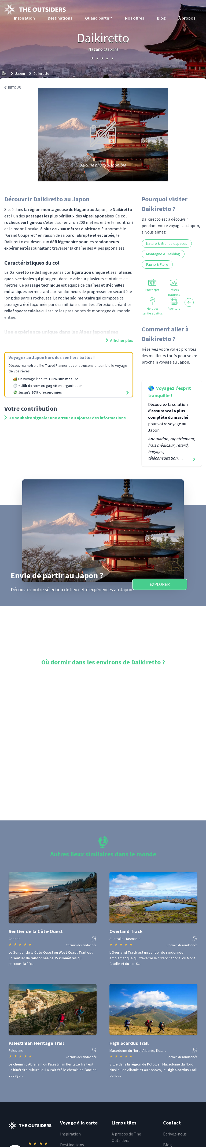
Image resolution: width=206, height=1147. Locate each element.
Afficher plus (119, 340)
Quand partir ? (98, 18)
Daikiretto (41, 73)
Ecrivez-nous (175, 1134)
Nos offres (134, 18)
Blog (161, 18)
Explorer (160, 584)
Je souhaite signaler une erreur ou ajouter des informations (65, 417)
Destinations (60, 18)
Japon (20, 73)
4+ (189, 302)
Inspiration (24, 18)
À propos (186, 18)
